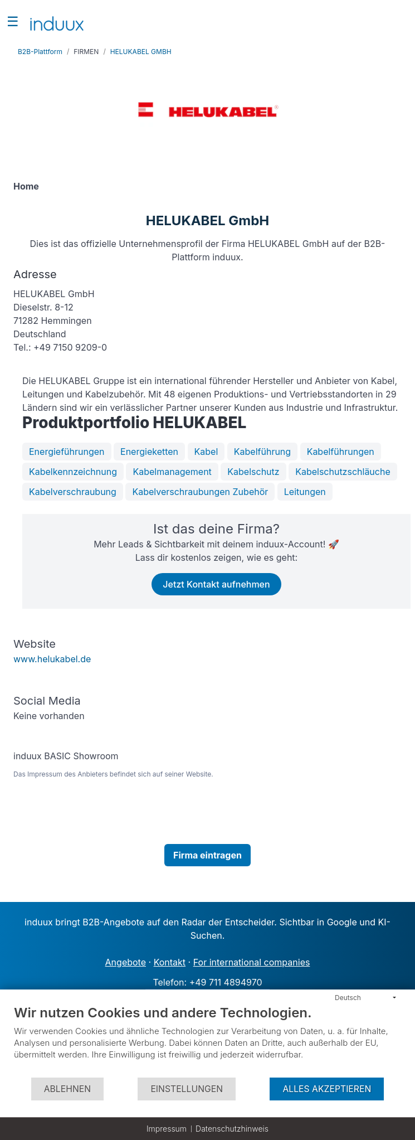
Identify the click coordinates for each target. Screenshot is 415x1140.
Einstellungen (186, 1089)
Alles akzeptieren (326, 1089)
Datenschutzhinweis (232, 1128)
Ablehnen (67, 1089)
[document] (207, 1040)
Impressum (167, 1128)
